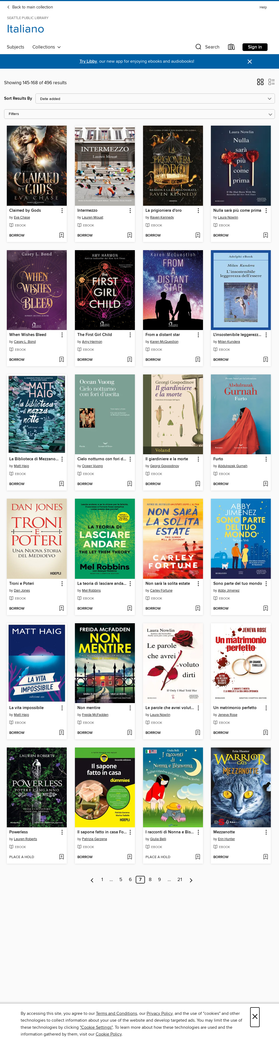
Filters (14, 114)
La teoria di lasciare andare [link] (102, 583)
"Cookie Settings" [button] (96, 1027)
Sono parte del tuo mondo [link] (237, 583)
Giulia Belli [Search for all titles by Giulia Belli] (158, 839)
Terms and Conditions (116, 1013)
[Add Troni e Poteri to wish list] (61, 608)
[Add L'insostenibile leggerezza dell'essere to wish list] (265, 360)
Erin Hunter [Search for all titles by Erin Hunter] (226, 839)
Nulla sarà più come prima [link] (237, 210)
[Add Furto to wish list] (265, 484)
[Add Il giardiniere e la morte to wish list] (197, 484)
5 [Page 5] (120, 880)
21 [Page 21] (179, 880)
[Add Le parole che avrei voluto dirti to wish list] (197, 733)
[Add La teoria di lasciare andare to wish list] (129, 608)
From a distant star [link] (162, 334)
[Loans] (231, 48)
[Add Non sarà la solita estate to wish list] (197, 608)
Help (263, 7)
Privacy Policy (159, 1013)
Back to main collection (30, 7)
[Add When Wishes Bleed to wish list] (61, 360)
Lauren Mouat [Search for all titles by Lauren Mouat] (92, 217)
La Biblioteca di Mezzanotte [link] (34, 459)
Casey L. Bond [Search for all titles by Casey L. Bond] (25, 342)
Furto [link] (218, 459)
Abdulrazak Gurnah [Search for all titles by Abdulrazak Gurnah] (232, 466)
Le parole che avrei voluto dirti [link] (170, 708)
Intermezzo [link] (87, 210)
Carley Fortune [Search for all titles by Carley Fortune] (161, 590)
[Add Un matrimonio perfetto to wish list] (265, 733)
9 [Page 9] (159, 880)
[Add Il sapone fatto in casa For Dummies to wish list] (129, 857)
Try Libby (88, 61)
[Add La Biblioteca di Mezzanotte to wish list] (61, 484)
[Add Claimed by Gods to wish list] (61, 235)
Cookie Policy (109, 1034)
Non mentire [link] (88, 708)
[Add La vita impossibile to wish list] (61, 733)
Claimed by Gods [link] (25, 210)
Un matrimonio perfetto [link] (235, 708)
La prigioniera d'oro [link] (163, 210)
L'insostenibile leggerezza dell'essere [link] (238, 334)
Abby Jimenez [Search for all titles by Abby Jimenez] (228, 590)
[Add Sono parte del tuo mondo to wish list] (265, 608)
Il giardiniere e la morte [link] (166, 459)
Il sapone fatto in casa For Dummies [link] (102, 832)
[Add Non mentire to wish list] (129, 733)
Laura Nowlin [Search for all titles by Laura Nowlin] (228, 217)
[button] (206, 48)
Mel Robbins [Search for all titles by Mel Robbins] (91, 590)
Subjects (15, 47)
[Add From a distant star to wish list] (197, 360)
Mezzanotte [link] (224, 832)
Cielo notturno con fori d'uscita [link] (102, 459)
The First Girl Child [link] (94, 334)
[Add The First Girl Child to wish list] (129, 360)
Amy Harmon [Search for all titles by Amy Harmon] (92, 342)
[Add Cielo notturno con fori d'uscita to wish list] (129, 484)
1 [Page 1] (102, 880)
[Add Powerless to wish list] (61, 857)
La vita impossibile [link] (26, 708)
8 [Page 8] (150, 880)
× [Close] (254, 1017)
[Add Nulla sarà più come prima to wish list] (265, 235)
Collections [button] (46, 47)
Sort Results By (18, 98)
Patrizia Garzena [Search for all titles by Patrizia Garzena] (94, 839)
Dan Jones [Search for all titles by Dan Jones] (22, 590)
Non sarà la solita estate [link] (167, 583)
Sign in (255, 47)
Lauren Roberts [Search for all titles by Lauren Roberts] (25, 839)
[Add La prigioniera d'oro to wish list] (197, 235)
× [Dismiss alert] (250, 61)
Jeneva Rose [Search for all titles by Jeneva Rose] (227, 715)
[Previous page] (92, 879)
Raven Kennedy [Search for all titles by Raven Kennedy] (162, 217)
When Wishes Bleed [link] (27, 334)
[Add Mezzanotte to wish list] (265, 857)
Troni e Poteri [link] (21, 583)
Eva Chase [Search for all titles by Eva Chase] (22, 217)
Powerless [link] (18, 832)
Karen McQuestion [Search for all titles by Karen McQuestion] (164, 342)
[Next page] (191, 879)
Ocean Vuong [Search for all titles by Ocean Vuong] (92, 466)
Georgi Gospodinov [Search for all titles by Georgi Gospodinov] (164, 466)
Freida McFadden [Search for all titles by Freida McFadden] (95, 715)
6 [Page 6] (130, 880)
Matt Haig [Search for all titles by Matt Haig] (21, 466)
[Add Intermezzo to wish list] (129, 235)
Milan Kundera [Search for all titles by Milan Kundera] (229, 342)
